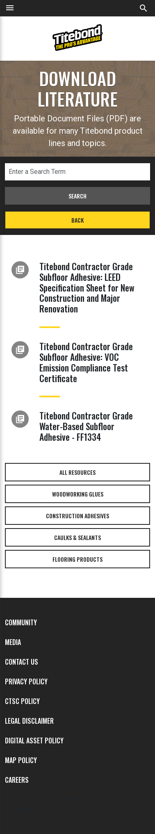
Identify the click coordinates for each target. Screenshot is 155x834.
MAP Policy (21, 760)
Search (77, 195)
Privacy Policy (26, 681)
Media (13, 642)
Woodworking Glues (77, 494)
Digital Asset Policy (34, 740)
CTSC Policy (22, 701)
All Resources (77, 472)
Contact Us (21, 662)
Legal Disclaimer (29, 721)
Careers (17, 780)
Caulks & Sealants (77, 537)
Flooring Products (77, 559)
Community (21, 622)
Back (77, 220)
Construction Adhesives (77, 515)
